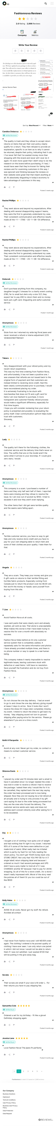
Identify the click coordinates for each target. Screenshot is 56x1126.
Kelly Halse (7, 900)
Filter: (48, 126)
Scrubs (5, 975)
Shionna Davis (8, 771)
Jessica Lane (8, 1039)
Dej (3, 833)
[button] (45, 3)
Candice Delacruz (10, 132)
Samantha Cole (9, 1006)
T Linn (5, 610)
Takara (5, 358)
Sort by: (32, 126)
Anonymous (8, 323)
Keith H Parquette (10, 741)
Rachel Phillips (8, 201)
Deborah (6, 279)
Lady (4, 440)
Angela (5, 568)
